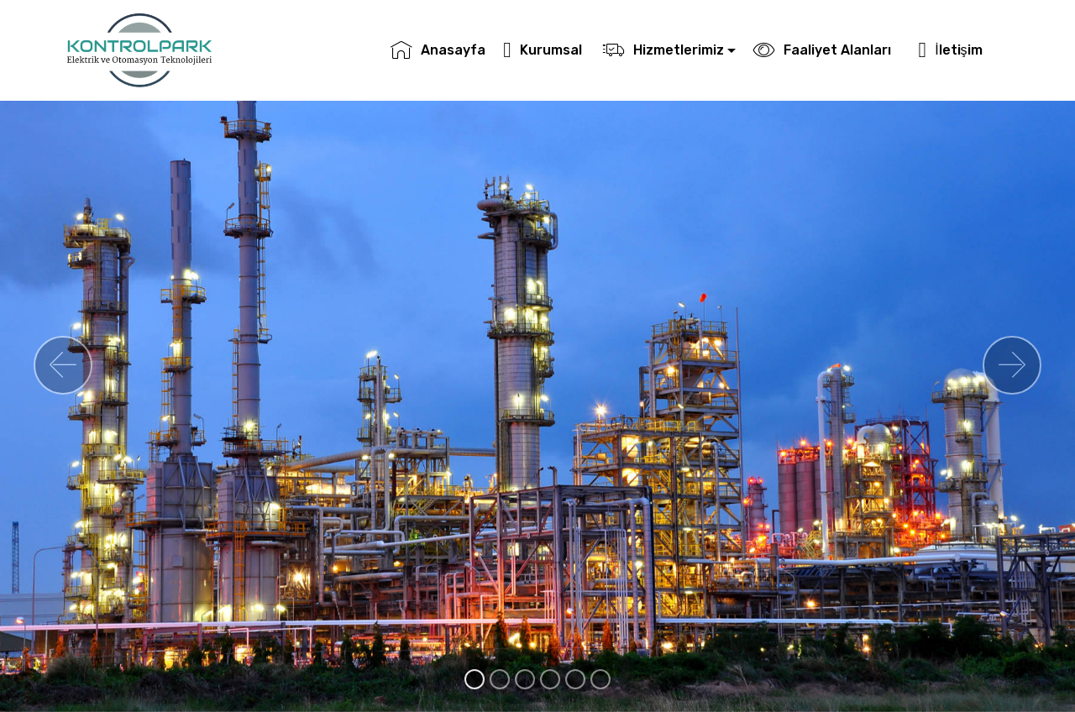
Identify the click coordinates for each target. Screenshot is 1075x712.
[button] (63, 365)
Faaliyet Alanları (827, 50)
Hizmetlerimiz (663, 50)
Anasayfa (438, 50)
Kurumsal (544, 50)
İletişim (959, 50)
